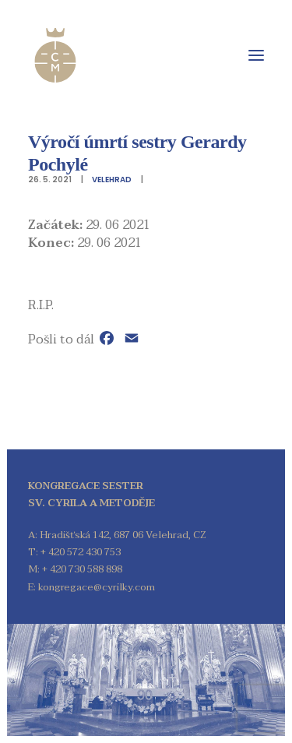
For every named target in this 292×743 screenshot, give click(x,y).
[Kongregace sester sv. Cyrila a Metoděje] (55, 55)
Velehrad (112, 179)
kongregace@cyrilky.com (96, 587)
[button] (256, 55)
